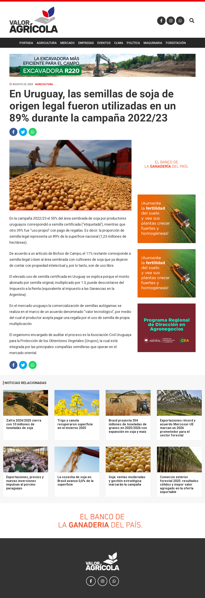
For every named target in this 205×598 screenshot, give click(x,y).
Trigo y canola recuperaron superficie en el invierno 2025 (75, 424)
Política (133, 43)
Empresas (86, 43)
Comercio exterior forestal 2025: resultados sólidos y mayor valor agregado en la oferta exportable (179, 484)
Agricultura (47, 43)
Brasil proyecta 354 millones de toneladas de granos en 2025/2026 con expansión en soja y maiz (128, 426)
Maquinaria (153, 43)
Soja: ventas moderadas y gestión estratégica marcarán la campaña (127, 480)
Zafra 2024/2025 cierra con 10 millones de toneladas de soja (23, 424)
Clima (118, 43)
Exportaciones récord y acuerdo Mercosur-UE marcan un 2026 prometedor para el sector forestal (177, 428)
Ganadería (102, 53)
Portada (26, 43)
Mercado (67, 43)
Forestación (176, 43)
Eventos (104, 43)
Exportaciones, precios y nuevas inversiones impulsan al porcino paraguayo (25, 482)
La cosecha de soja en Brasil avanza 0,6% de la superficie (75, 480)
